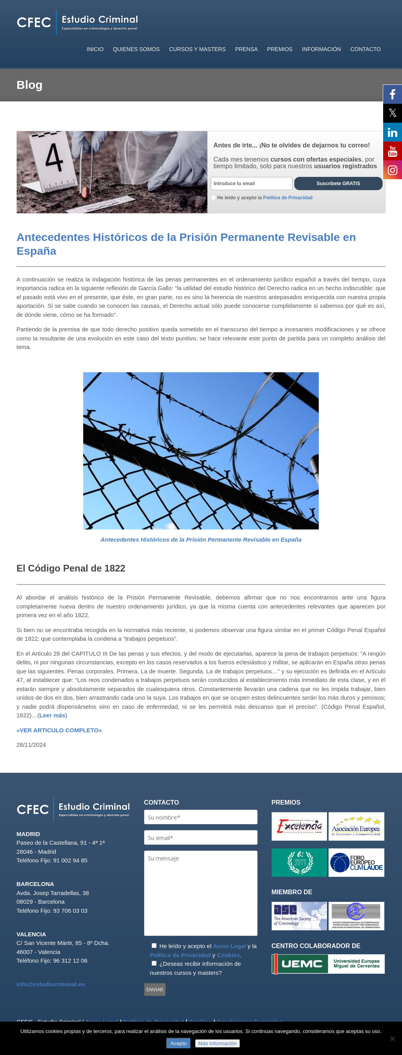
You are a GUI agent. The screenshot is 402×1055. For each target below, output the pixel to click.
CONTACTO (366, 49)
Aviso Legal (229, 946)
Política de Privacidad (180, 955)
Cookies (228, 955)
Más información (217, 1043)
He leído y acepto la (261, 198)
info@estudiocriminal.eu (50, 984)
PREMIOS (280, 49)
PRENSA (246, 49)
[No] (392, 1038)
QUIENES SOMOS (136, 49)
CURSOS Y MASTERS (197, 49)
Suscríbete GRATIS (338, 184)
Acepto (178, 1043)
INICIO (95, 49)
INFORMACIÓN (321, 49)
